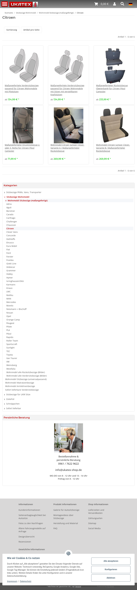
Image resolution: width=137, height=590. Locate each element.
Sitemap (92, 523)
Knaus (9, 288)
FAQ (55, 528)
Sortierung (11, 29)
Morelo (9, 305)
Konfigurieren (111, 569)
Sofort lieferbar (13, 408)
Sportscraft (11, 344)
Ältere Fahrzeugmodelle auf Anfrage (32, 530)
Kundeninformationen (29, 510)
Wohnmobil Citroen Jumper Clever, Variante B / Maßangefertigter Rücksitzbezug (113, 147)
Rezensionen (25, 541)
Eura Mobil (11, 246)
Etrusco (10, 242)
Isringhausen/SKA (15, 281)
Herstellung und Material (65, 523)
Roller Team (12, 340)
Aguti (8, 207)
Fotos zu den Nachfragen (31, 523)
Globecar (10, 267)
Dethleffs (10, 239)
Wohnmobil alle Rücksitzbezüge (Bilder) (25, 372)
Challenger (11, 221)
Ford (8, 253)
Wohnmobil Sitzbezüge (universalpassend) (26, 379)
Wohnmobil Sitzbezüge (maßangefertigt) (28, 200)
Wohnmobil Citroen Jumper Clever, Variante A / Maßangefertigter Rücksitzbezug (67, 147)
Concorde (11, 235)
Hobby (9, 274)
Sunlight (10, 347)
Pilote (9, 326)
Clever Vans (12, 232)
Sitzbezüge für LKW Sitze (18, 394)
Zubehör (10, 399)
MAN (8, 298)
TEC (8, 351)
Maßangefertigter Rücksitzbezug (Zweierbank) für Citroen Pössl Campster (112, 88)
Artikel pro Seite (31, 29)
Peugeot (10, 323)
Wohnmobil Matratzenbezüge (19, 382)
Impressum (12, 581)
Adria (9, 204)
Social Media (94, 528)
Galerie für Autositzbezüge (66, 510)
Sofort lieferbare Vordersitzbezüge (22, 389)
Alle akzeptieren (110, 561)
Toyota (9, 354)
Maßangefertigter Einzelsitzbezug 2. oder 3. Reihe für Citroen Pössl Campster (22, 147)
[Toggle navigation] (4, 4)
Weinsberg (11, 365)
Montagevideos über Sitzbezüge (63, 517)
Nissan (9, 312)
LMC (8, 291)
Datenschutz (25, 581)
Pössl (8, 333)
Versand (78, 586)
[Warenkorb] (101, 4)
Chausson (11, 225)
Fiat (8, 249)
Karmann (10, 284)
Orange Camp (13, 319)
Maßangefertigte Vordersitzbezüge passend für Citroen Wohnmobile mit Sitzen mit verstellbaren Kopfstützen (67, 90)
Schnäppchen (13, 403)
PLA (8, 330)
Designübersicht (27, 536)
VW (7, 361)
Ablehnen (111, 578)
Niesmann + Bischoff (16, 309)
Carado (9, 214)
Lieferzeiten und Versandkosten (96, 511)
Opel (8, 316)
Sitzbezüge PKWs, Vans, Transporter (23, 192)
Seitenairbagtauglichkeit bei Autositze (32, 517)
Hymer (9, 277)
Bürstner (10, 211)
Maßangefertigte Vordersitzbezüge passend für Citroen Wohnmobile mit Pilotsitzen (22, 88)
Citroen (10, 228)
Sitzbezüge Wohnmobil (18, 197)
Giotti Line (11, 263)
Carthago (10, 218)
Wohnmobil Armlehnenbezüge (20, 386)
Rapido (9, 337)
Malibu (9, 295)
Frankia (9, 260)
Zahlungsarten (95, 518)
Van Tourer (11, 358)
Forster (9, 256)
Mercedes (11, 302)
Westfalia (10, 368)
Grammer (11, 270)
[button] (114, 4)
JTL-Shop (110, 586)
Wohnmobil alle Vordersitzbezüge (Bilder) (26, 375)
